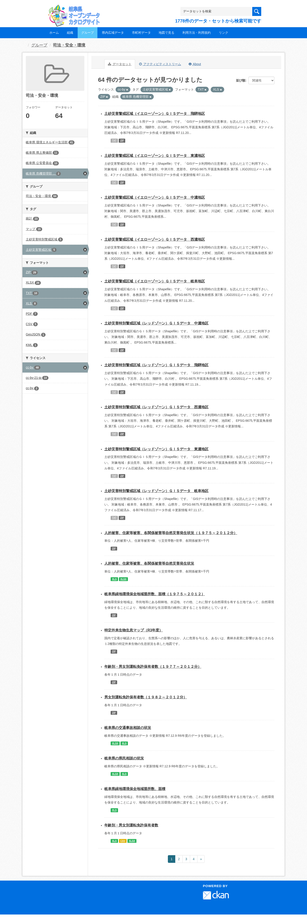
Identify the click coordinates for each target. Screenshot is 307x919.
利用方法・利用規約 (196, 32)
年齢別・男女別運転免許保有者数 (131, 825)
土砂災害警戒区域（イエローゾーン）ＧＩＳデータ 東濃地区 (154, 156)
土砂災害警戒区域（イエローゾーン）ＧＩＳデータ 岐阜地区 (154, 281)
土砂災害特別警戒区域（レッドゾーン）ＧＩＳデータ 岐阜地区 (156, 491)
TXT (114, 140)
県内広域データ (113, 32)
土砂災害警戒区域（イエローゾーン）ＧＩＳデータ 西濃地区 (154, 239)
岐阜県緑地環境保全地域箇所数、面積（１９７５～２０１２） (154, 594)
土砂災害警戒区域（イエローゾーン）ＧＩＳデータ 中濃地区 (154, 197)
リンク (223, 32)
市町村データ (141, 32)
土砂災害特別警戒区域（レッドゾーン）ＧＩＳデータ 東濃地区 (156, 449)
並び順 (240, 80)
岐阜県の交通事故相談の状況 (127, 728)
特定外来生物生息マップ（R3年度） (133, 630)
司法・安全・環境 (69, 45)
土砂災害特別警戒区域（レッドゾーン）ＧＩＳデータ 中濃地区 (156, 323)
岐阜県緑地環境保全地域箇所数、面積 (134, 789)
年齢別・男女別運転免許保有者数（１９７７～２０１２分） (152, 666)
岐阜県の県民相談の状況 (124, 758)
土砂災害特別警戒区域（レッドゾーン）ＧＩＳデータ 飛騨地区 (156, 365)
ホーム (54, 32)
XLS (114, 579)
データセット (120, 64)
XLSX (123, 579)
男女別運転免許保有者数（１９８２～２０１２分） (145, 697)
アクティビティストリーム (160, 64)
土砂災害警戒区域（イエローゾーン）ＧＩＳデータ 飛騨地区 (154, 113)
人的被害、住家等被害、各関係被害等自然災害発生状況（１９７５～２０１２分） (170, 533)
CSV (122, 840)
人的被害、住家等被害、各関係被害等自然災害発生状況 (149, 563)
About (195, 64)
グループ (87, 32)
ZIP (122, 140)
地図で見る (166, 32)
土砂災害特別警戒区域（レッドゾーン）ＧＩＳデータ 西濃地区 (156, 407)
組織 (70, 32)
